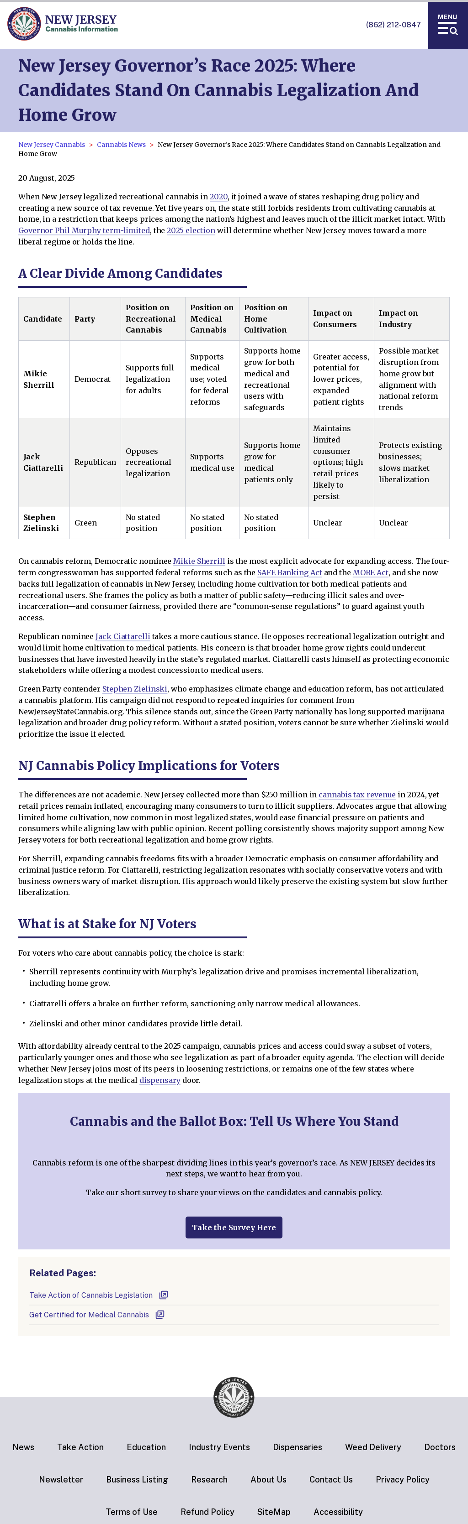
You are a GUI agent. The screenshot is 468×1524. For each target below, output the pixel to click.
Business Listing (137, 1479)
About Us (268, 1479)
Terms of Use (132, 1512)
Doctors (440, 1447)
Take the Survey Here (234, 1227)
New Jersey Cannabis (51, 144)
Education (146, 1447)
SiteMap (274, 1512)
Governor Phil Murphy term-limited (84, 230)
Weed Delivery (373, 1447)
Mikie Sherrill (199, 561)
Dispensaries (297, 1447)
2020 (219, 196)
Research (209, 1479)
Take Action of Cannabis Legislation (99, 1295)
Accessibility (338, 1512)
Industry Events (219, 1447)
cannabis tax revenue (357, 794)
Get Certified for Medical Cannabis (97, 1315)
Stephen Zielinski (134, 688)
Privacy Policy (403, 1479)
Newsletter (61, 1479)
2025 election (191, 230)
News (23, 1447)
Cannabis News (121, 144)
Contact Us (331, 1479)
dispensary (160, 1080)
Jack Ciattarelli (123, 636)
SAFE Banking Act (289, 572)
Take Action (80, 1447)
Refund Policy (207, 1512)
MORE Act (370, 572)
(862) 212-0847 (393, 25)
